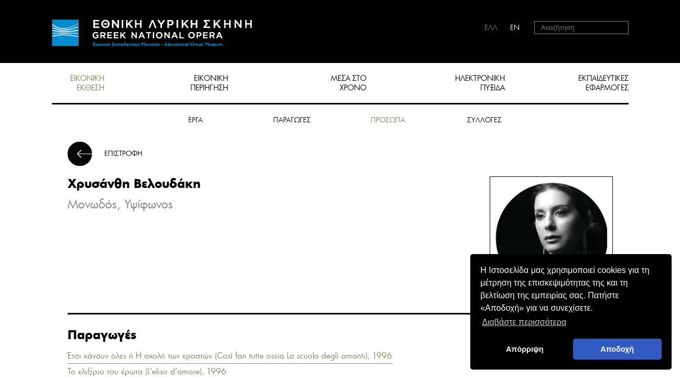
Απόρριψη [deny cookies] (525, 349)
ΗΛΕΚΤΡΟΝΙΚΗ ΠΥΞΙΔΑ (480, 83)
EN (515, 27)
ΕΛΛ (491, 27)
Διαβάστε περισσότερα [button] (524, 322)
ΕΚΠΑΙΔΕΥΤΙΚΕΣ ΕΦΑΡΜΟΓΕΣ (603, 83)
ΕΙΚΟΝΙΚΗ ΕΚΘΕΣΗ (87, 83)
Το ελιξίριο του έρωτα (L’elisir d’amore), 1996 (147, 371)
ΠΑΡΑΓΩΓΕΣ (292, 120)
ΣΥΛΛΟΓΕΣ (484, 120)
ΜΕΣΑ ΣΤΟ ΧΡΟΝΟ (348, 83)
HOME (152, 32)
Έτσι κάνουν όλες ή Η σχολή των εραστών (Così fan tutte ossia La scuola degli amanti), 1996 (230, 356)
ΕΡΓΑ (195, 120)
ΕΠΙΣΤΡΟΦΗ (123, 153)
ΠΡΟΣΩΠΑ (388, 120)
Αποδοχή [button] (617, 349)
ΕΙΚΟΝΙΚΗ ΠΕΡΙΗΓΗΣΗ (209, 83)
